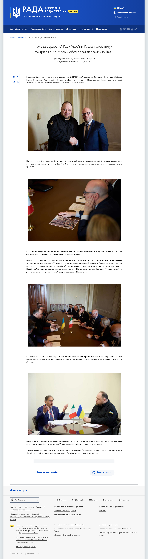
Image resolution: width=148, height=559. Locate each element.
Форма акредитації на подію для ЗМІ (67, 515)
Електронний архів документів (109, 525)
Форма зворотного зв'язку (28, 533)
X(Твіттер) (77, 500)
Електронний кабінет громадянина (111, 507)
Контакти (102, 511)
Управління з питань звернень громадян (68, 507)
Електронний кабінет (125, 12)
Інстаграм (107, 500)
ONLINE (73, 12)
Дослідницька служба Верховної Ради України (115, 529)
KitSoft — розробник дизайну (26, 547)
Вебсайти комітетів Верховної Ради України (69, 525)
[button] (24, 500)
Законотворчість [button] (38, 29)
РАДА (33, 10)
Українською (121, 17)
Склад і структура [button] (18, 29)
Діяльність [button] (71, 29)
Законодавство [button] (56, 29)
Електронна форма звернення (65, 511)
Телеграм (123, 500)
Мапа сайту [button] (17, 490)
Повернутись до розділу (47, 472)
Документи (22, 38)
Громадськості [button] (86, 29)
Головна (12, 38)
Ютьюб (93, 500)
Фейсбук (61, 500)
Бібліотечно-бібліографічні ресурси (67, 535)
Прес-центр (101, 29)
